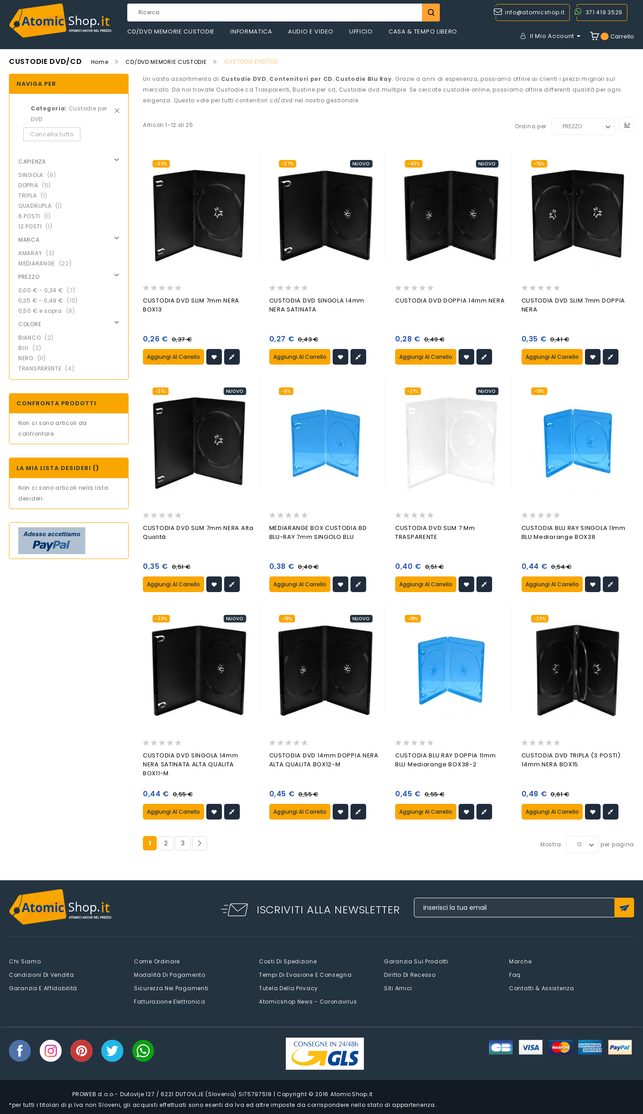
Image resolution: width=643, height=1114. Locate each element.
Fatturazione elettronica (169, 1001)
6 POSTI (37, 216)
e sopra (49, 311)
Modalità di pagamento (169, 974)
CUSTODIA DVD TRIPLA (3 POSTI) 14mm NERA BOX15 (571, 759)
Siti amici (398, 987)
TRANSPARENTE (48, 368)
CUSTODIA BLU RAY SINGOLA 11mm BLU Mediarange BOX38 (574, 532)
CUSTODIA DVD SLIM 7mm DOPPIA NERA (574, 305)
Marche (520, 960)
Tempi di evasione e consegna (305, 974)
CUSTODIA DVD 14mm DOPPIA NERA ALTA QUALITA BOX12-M (324, 759)
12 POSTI (38, 226)
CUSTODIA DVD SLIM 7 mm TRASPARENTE (435, 532)
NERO (34, 358)
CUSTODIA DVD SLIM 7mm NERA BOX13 (191, 305)
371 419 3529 (604, 12)
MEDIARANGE (47, 263)
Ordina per (531, 126)
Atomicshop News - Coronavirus (308, 1001)
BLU (32, 348)
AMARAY (39, 253)
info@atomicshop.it (535, 12)
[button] (214, 356)
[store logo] (60, 21)
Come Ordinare (157, 960)
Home (100, 62)
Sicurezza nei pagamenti (171, 987)
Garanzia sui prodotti (416, 960)
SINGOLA (40, 175)
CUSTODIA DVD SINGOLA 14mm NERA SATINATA (317, 305)
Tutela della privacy (288, 987)
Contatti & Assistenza (541, 987)
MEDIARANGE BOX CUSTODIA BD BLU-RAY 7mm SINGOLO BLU (318, 532)
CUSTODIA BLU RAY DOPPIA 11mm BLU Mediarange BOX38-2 (445, 759)
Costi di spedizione (288, 960)
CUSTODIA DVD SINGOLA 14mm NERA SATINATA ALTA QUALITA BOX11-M (190, 764)
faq (515, 974)
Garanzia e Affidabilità (43, 987)
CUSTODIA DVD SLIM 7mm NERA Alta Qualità (198, 532)
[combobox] (283, 12)
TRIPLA (35, 195)
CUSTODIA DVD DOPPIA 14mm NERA (450, 300)
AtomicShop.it (351, 1093)
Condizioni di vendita (41, 974)
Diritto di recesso (410, 974)
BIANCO (38, 337)
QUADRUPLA (42, 206)
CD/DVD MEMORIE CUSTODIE (165, 62)
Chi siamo (25, 960)
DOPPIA (37, 185)
